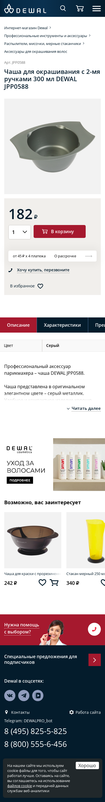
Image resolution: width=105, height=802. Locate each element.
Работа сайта (88, 712)
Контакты (20, 712)
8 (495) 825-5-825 (35, 731)
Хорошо (87, 765)
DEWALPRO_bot (38, 721)
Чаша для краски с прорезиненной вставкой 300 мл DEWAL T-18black (32, 573)
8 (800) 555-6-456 (35, 744)
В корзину (62, 231)
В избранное (22, 286)
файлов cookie (19, 785)
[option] (52, 146)
